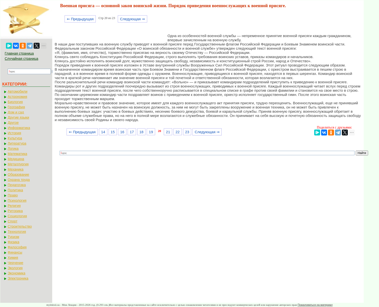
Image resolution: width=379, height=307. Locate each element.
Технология (17, 232)
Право (13, 195)
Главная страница (19, 53)
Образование (18, 174)
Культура (15, 138)
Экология (15, 268)
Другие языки (18, 117)
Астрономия (17, 97)
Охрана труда (19, 180)
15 (113, 132)
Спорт (12, 221)
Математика (17, 154)
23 (187, 132)
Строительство (20, 226)
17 (132, 132)
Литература (17, 143)
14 (103, 132)
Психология (17, 200)
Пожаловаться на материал (315, 304)
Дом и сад (16, 112)
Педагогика (17, 185)
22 (178, 132)
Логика (13, 149)
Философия (17, 247)
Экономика (16, 273)
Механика (16, 169)
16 (122, 132)
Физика (13, 242)
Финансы (15, 252)
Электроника (18, 278)
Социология (17, 216)
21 (168, 132)
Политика (15, 190)
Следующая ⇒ (132, 19)
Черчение (15, 263)
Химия (13, 258)
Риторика (15, 211)
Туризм (13, 237)
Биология (15, 102)
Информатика (19, 128)
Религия (14, 206)
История (14, 133)
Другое (13, 123)
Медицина (16, 159)
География (16, 107)
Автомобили (17, 91)
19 (151, 132)
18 (141, 132)
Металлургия (18, 164)
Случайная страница (21, 59)
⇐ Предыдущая (80, 19)
